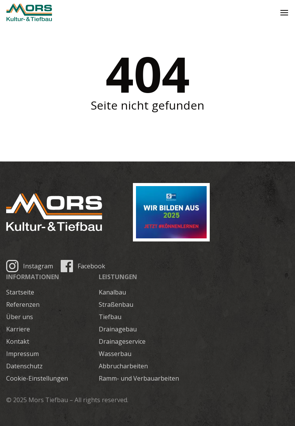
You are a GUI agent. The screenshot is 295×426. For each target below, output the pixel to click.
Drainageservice (122, 341)
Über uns (19, 317)
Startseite (20, 292)
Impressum (22, 353)
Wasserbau (115, 353)
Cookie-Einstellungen (37, 378)
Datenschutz (24, 366)
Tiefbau (110, 317)
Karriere (18, 329)
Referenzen (23, 304)
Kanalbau (112, 292)
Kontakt (17, 341)
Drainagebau (118, 329)
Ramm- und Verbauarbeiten (139, 378)
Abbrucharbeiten (123, 366)
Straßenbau (116, 304)
